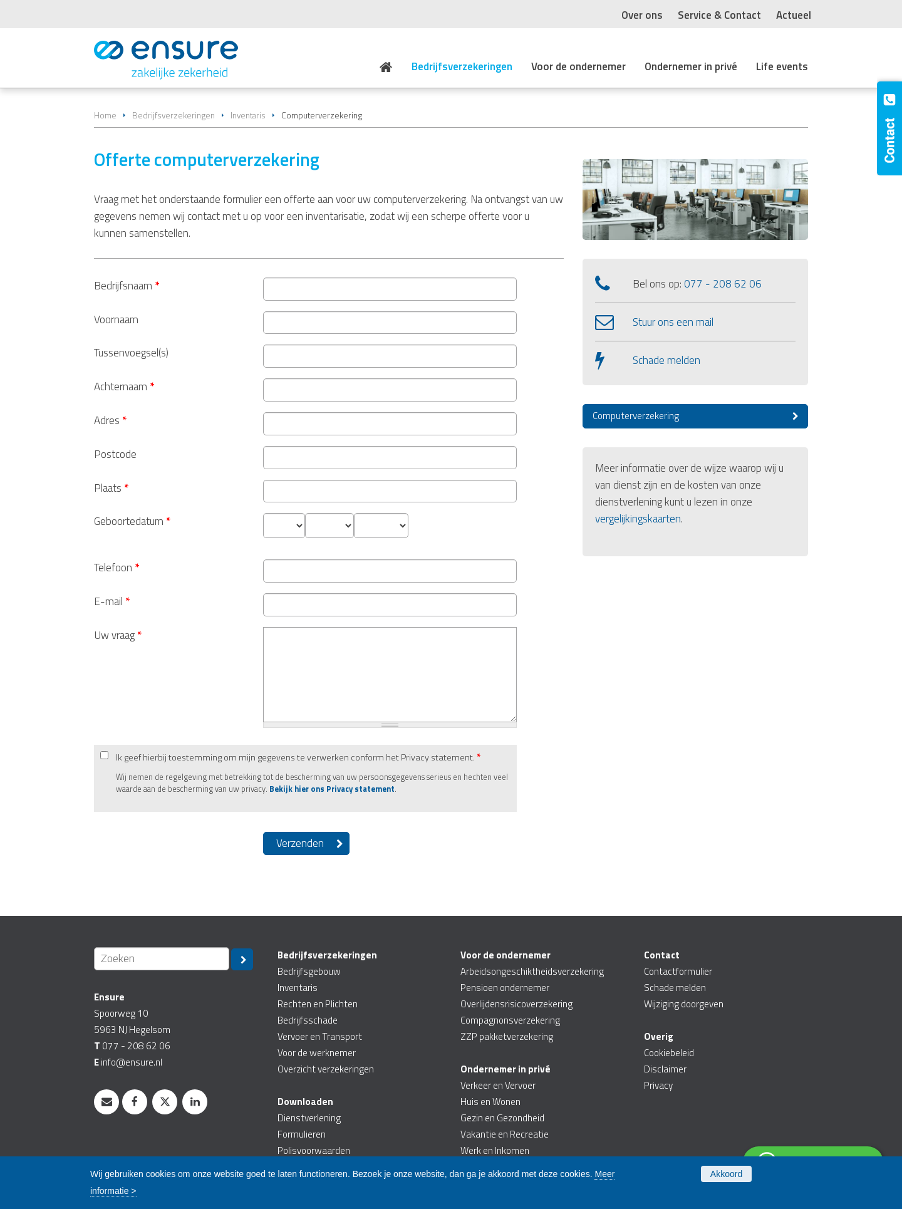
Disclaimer (665, 1069)
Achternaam (124, 386)
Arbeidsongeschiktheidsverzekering (532, 971)
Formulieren (301, 1134)
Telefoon (116, 567)
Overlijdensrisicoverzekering (516, 1004)
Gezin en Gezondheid (502, 1118)
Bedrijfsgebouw (309, 971)
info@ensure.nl (131, 1062)
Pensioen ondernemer (504, 987)
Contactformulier (678, 971)
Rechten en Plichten (317, 1004)
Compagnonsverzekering (510, 1020)
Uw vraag (118, 635)
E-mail (112, 601)
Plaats (111, 488)
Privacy (658, 1085)
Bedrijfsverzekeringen (173, 115)
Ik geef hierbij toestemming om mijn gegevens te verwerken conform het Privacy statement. (298, 757)
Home (105, 115)
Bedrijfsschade (307, 1020)
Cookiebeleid (669, 1053)
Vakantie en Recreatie (504, 1134)
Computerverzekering (636, 415)
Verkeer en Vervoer (498, 1085)
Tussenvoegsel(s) (131, 353)
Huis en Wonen (490, 1101)
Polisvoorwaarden (313, 1150)
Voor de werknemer (316, 1053)
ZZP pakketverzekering (506, 1036)
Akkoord (726, 1174)
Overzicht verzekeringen (325, 1069)
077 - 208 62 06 (723, 284)
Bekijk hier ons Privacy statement (332, 789)
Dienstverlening (309, 1118)
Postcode (115, 454)
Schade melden (666, 360)
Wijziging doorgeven (683, 1004)
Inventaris (248, 115)
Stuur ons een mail (673, 322)
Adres (110, 420)
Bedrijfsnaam (126, 286)
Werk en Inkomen (494, 1150)
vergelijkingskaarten (638, 519)
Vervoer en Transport (319, 1036)
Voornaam (116, 319)
